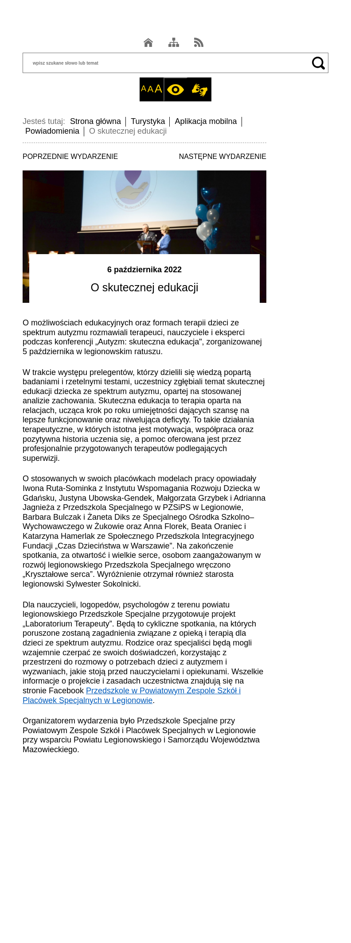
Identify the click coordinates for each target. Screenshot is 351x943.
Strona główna (95, 121)
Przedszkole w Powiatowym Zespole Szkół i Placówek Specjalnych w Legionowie (132, 695)
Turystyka (148, 121)
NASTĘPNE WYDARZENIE (222, 156)
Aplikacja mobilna (206, 121)
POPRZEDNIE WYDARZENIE (70, 156)
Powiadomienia (52, 131)
